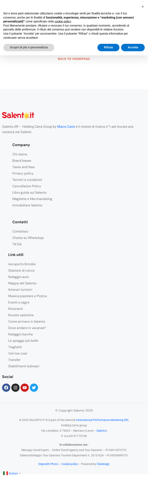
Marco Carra (66, 127)
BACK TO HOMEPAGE (74, 59)
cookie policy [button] (63, 21)
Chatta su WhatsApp (28, 238)
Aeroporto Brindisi (22, 264)
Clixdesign (103, 464)
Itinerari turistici (20, 289)
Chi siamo (19, 154)
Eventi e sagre (18, 302)
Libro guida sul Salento (29, 192)
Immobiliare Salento (27, 205)
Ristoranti (15, 309)
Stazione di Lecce (21, 270)
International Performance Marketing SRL (102, 420)
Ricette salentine (21, 315)
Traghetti (15, 347)
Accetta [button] (133, 47)
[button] (142, 6)
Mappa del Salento (22, 283)
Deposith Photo (48, 464)
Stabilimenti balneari (23, 366)
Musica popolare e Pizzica (27, 296)
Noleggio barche (20, 334)
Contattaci (20, 231)
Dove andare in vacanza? (27, 328)
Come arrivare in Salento (26, 321)
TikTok (17, 244)
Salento (101, 430)
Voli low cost (17, 353)
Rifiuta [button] (108, 47)
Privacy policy (23, 173)
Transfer (14, 360)
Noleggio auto (18, 277)
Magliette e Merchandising (32, 199)
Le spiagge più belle (23, 340)
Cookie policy (69, 464)
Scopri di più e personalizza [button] (29, 47)
